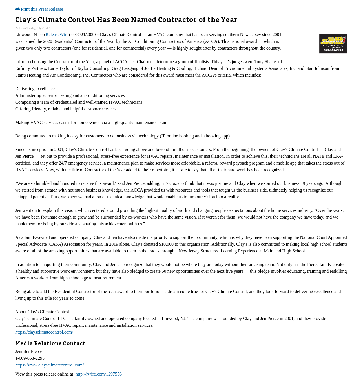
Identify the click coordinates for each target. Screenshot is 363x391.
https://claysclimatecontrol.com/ (44, 332)
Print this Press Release (39, 9)
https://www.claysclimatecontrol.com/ (49, 365)
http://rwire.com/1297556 (99, 374)
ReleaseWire (57, 34)
